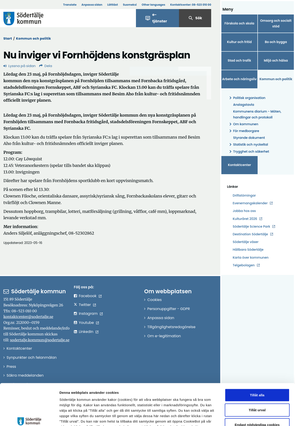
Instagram (88, 313)
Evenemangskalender (250, 203)
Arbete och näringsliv (239, 79)
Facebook (88, 295)
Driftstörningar (244, 195)
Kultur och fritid (239, 42)
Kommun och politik (33, 38)
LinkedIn (86, 331)
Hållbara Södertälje (248, 249)
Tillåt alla (257, 361)
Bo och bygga (276, 42)
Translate (69, 5)
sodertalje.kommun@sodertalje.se (39, 340)
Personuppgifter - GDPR (168, 308)
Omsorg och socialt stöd (275, 23)
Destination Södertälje (250, 234)
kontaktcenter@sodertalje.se (28, 316)
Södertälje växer (246, 242)
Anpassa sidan (92, 5)
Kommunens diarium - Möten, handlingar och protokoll (257, 114)
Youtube (86, 322)
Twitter (85, 304)
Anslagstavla (243, 104)
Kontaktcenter (239, 165)
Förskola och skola (239, 23)
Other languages (153, 5)
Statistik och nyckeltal (248, 144)
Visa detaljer (248, 417)
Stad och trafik (239, 60)
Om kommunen (243, 124)
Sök (195, 18)
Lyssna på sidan (19, 65)
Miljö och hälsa (276, 60)
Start (7, 38)
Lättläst (112, 5)
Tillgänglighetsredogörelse (171, 327)
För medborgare (243, 131)
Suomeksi (130, 5)
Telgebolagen (244, 265)
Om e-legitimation (164, 336)
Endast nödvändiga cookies (257, 391)
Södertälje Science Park (251, 226)
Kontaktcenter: (190, 5)
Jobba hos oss (244, 211)
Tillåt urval (257, 376)
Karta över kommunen (250, 257)
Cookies (154, 299)
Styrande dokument (249, 137)
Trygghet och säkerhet (248, 151)
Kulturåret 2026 (245, 219)
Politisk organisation (246, 98)
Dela (45, 65)
